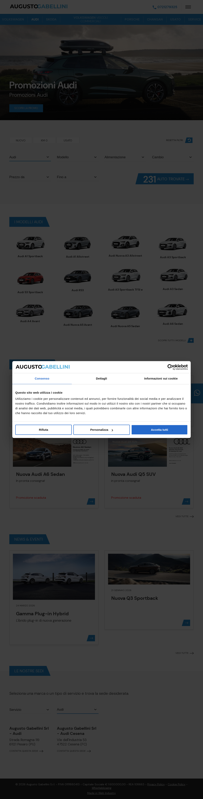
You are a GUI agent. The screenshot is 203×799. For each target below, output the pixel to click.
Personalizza (101, 429)
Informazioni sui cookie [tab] (161, 378)
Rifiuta (43, 429)
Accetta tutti (159, 429)
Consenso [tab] (42, 378)
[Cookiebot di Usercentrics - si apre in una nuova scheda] (170, 367)
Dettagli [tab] (101, 378)
